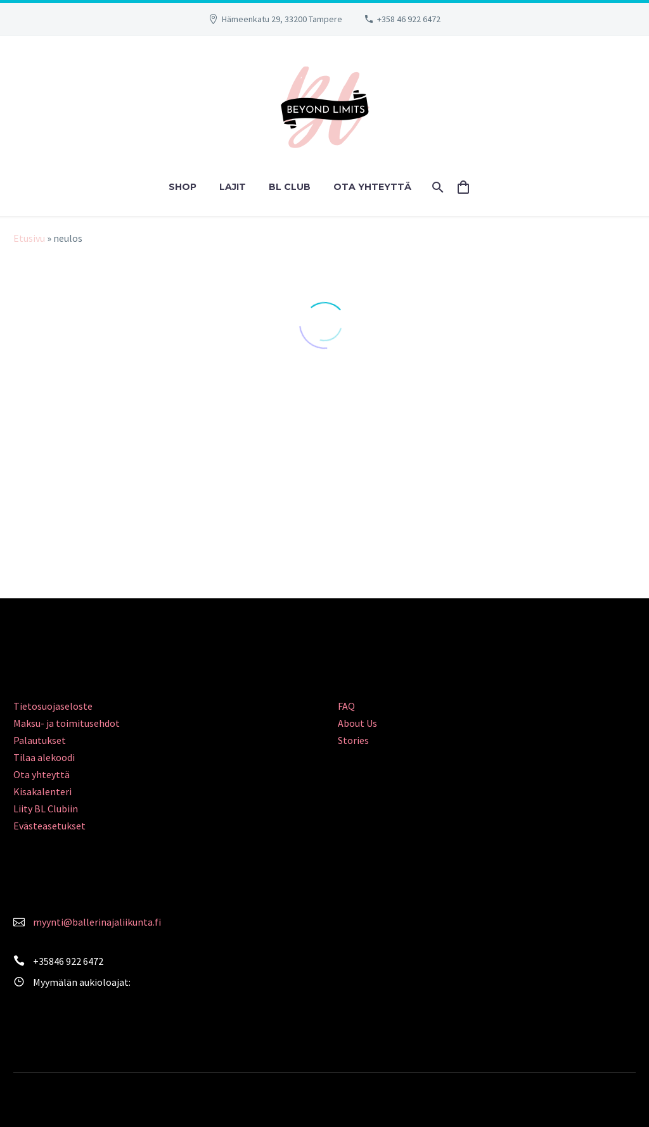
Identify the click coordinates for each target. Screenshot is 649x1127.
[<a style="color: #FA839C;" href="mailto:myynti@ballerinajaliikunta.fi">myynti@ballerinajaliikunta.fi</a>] (19, 920)
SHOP (182, 186)
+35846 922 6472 (68, 961)
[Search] (437, 187)
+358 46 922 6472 (408, 19)
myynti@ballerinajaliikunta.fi (97, 922)
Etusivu (29, 238)
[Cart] (468, 187)
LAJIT (232, 186)
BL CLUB (290, 186)
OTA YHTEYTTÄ (372, 186)
